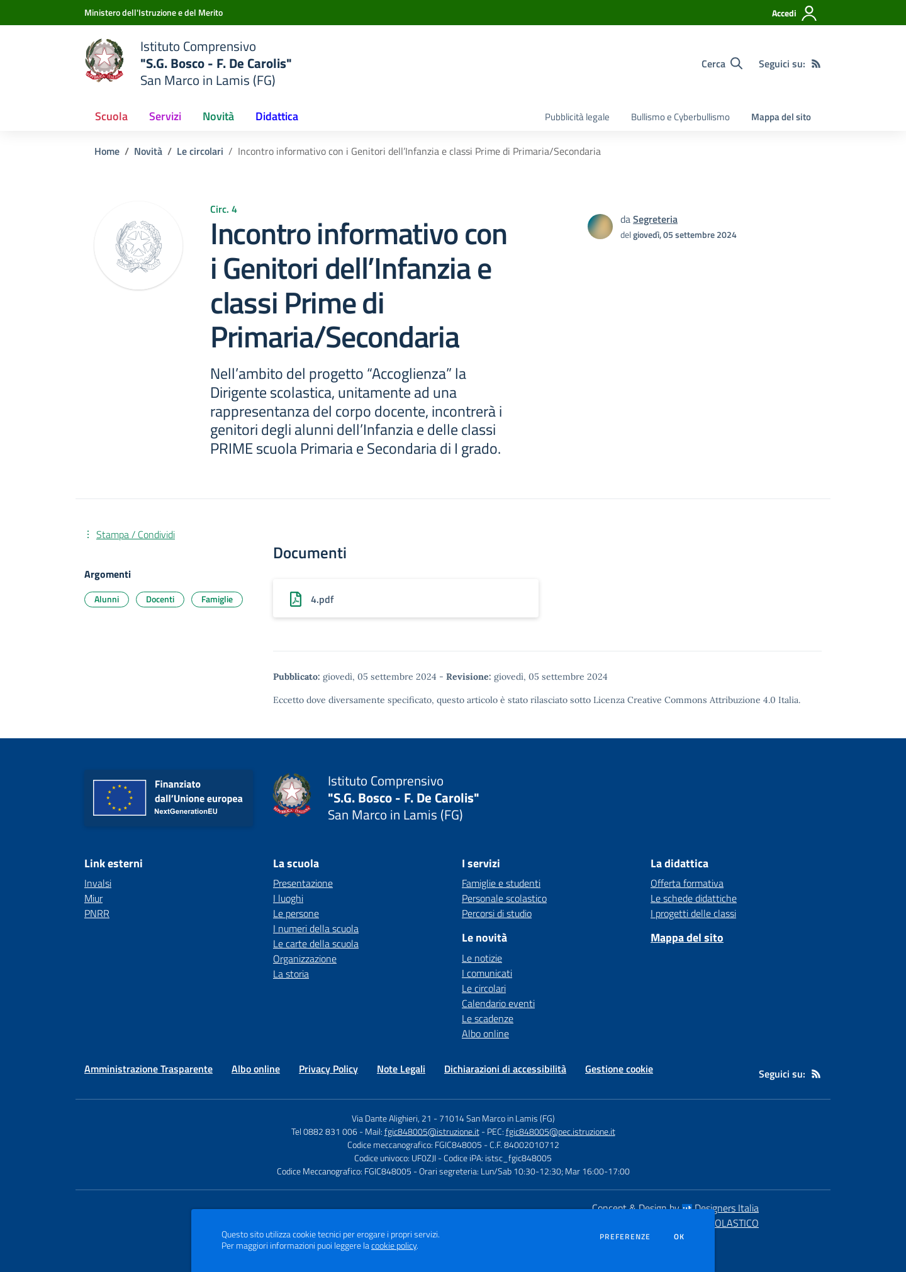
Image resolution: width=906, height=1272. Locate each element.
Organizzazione (305, 958)
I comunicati (487, 973)
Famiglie (217, 598)
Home (107, 151)
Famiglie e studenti (501, 883)
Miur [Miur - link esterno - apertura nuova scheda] (93, 898)
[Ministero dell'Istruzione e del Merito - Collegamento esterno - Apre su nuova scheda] (153, 12)
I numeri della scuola (316, 928)
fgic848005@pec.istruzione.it (560, 1131)
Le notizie (482, 957)
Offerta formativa (687, 883)
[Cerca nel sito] (722, 63)
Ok (679, 1237)
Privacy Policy (328, 1068)
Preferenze (625, 1237)
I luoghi (288, 898)
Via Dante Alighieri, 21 (392, 1118)
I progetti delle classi (693, 913)
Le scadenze (487, 1018)
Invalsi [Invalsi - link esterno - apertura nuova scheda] (97, 883)
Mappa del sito (781, 117)
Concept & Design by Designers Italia (675, 1207)
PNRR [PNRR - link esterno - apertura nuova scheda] (96, 913)
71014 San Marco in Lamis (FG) (497, 1118)
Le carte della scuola (316, 943)
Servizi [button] (165, 116)
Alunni (106, 598)
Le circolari (200, 151)
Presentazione (303, 883)
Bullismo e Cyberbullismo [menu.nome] (680, 117)
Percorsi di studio (497, 913)
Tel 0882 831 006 (324, 1131)
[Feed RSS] (816, 63)
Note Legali (401, 1068)
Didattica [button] (276, 116)
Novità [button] (218, 116)
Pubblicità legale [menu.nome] (577, 117)
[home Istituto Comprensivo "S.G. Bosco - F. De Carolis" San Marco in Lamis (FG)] (188, 63)
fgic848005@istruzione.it (431, 1131)
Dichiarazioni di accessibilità (505, 1068)
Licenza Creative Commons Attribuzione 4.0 (684, 700)
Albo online (485, 1033)
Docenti (160, 598)
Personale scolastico (504, 898)
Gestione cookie (619, 1068)
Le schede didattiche (694, 898)
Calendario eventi (498, 1003)
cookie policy (394, 1245)
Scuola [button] (111, 116)
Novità (148, 151)
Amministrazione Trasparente (148, 1068)
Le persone (296, 913)
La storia (291, 973)
